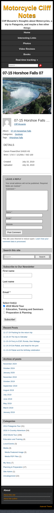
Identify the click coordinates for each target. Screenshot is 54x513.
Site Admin (7, 475)
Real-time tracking (26, 60)
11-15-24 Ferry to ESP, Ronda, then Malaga (21, 345)
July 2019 (7, 398)
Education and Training (12, 443)
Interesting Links (27, 38)
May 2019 (7, 407)
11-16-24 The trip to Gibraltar (15, 340)
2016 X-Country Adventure (14, 434)
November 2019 (10, 380)
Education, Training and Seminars (23, 313)
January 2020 (9, 376)
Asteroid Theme (46, 510)
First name (8, 274)
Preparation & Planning (17, 316)
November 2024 (10, 367)
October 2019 (9, 385)
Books (27, 54)
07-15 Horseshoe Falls (21, 131)
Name (9, 215)
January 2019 (9, 416)
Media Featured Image (14, 456)
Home (27, 32)
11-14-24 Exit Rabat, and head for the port (20, 349)
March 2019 (8, 411)
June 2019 (7, 402)
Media (5, 451)
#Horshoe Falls (16, 137)
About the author (10, 502)
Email (9, 222)
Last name (8, 285)
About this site (9, 498)
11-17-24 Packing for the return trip (17, 336)
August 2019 (8, 394)
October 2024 (9, 372)
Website (9, 228)
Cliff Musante (20, 124)
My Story (7, 466)
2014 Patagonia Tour (12, 429)
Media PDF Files (12, 460)
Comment (10, 189)
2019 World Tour (13, 309)
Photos (27, 43)
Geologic (19, 134)
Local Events (8, 447)
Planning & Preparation (13, 470)
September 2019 (10, 389)
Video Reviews (27, 49)
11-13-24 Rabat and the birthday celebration (21, 353)
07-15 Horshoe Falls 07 (23, 73)
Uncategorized (9, 479)
